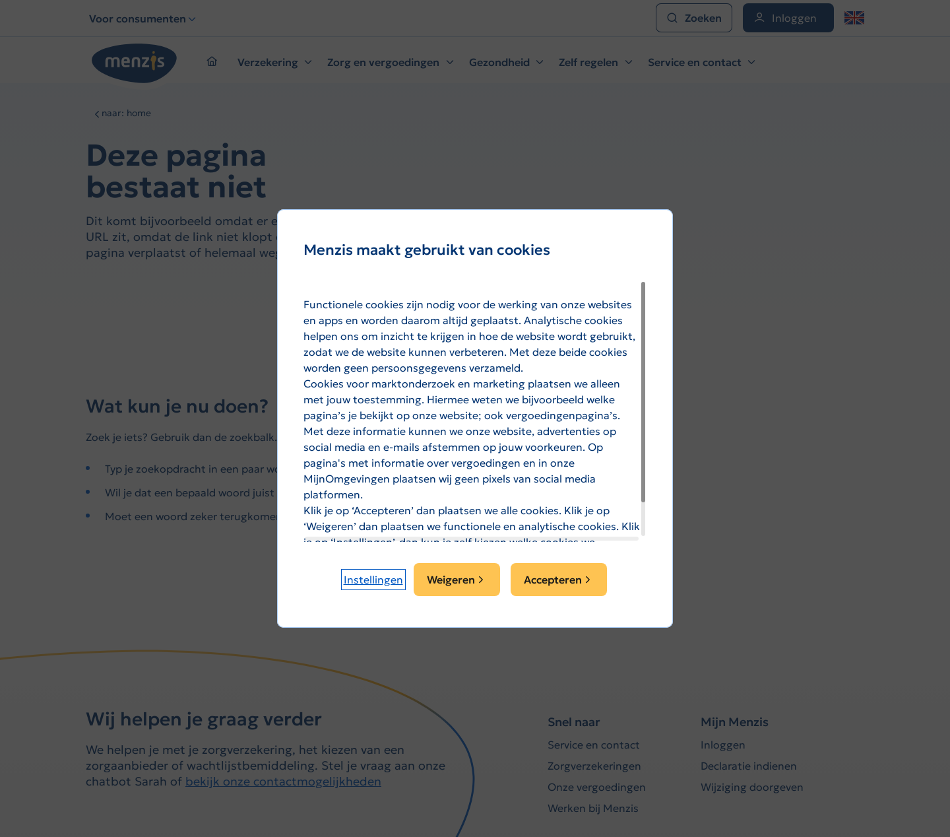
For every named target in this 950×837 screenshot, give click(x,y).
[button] (373, 579)
